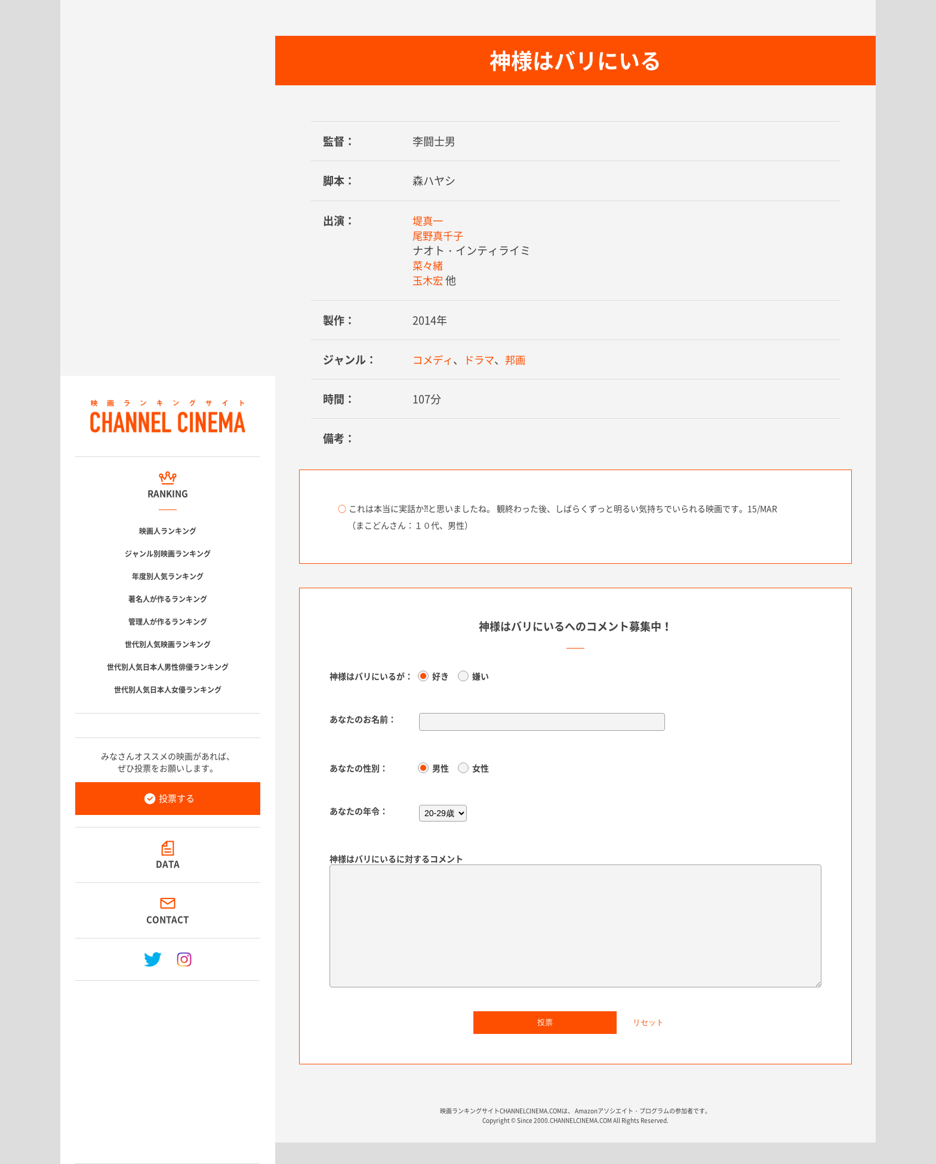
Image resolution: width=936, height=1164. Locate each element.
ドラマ (482, 359)
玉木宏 (428, 280)
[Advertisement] (167, 1067)
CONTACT (168, 919)
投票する (177, 798)
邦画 (520, 359)
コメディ (433, 359)
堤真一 (428, 220)
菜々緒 (428, 265)
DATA (168, 863)
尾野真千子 (439, 235)
